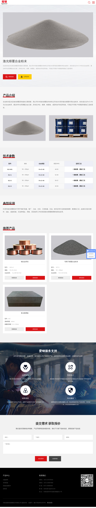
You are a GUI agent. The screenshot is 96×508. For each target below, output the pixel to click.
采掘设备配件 (7, 487)
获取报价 (35, 278)
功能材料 (5, 481)
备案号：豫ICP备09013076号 (37, 504)
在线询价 (55, 459)
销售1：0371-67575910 (46, 481)
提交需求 (40, 459)
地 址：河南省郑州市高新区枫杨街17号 (50, 493)
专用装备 (5, 484)
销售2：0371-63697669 (46, 484)
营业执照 (49, 504)
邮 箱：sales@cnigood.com (47, 490)
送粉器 (5, 490)
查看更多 (14, 278)
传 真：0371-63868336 (46, 487)
